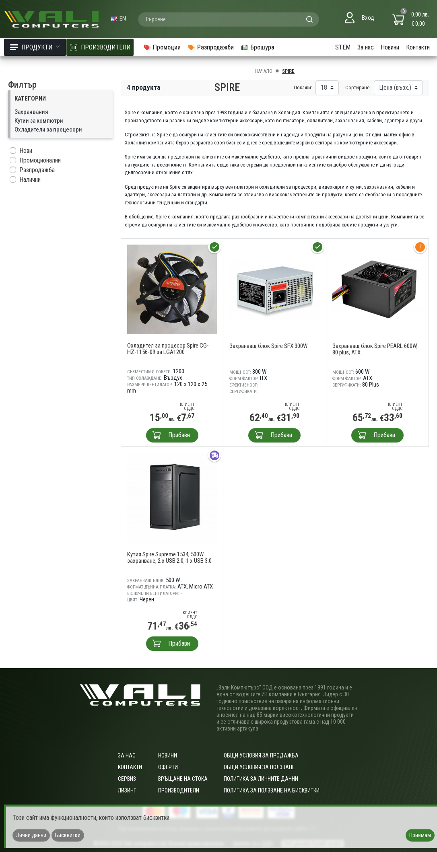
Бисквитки (67, 835)
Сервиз (127, 779)
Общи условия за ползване (259, 767)
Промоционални (40, 160)
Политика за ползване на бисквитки (272, 790)
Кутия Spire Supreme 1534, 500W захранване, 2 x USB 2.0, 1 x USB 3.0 (169, 557)
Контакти (418, 47)
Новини (390, 47)
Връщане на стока (183, 779)
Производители (178, 790)
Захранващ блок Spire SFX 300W (268, 346)
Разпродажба (37, 170)
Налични (30, 179)
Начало (263, 71)
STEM (342, 47)
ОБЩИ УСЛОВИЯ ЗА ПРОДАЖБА (261, 755)
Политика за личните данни (261, 779)
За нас (365, 47)
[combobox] (228, 19)
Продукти (35, 47)
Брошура (257, 47)
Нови (25, 150)
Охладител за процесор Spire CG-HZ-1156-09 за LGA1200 (168, 349)
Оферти (168, 767)
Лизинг (127, 790)
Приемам (420, 835)
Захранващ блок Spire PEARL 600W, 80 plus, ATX (375, 349)
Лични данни (31, 835)
